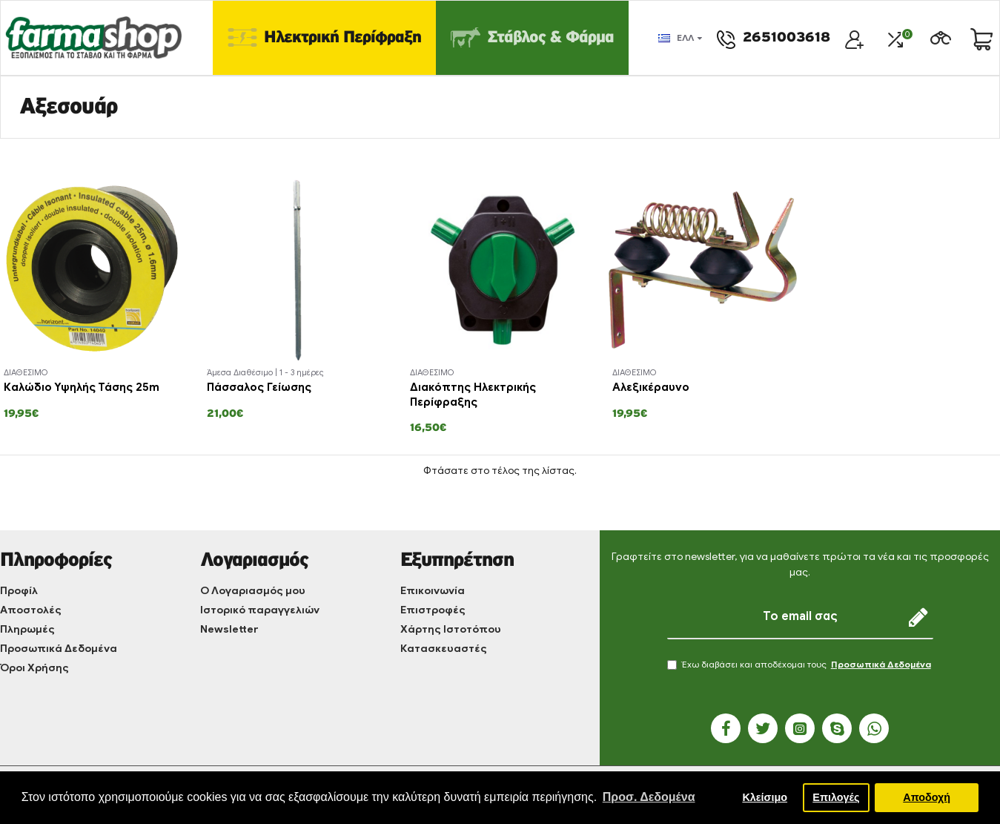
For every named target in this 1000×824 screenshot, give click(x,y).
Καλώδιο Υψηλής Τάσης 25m (81, 387)
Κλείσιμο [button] (764, 797)
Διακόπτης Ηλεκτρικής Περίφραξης (473, 394)
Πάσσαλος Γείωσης (259, 387)
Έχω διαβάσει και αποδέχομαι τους (800, 664)
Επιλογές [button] (835, 797)
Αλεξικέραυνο (650, 387)
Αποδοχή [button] (926, 797)
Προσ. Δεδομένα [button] (649, 797)
